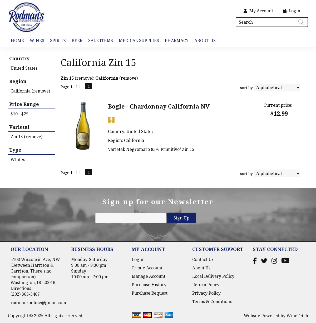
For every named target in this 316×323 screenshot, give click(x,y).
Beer (75, 41)
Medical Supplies (139, 40)
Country (19, 58)
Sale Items (100, 40)
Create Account (147, 268)
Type (15, 150)
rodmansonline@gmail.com (38, 302)
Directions (21, 288)
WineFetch (297, 316)
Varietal (19, 127)
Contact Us (203, 259)
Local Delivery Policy (213, 276)
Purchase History (149, 285)
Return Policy (205, 285)
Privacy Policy (206, 293)
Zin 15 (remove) (26, 137)
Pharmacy (177, 40)
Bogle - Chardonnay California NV (159, 106)
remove (84, 78)
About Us (203, 41)
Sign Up (181, 218)
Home (17, 40)
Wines (35, 41)
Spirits (56, 41)
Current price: (278, 105)
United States (24, 68)
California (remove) (30, 91)
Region (18, 81)
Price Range (24, 104)
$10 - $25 (19, 114)
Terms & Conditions (212, 301)
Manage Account (148, 276)
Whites (18, 159)
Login (291, 11)
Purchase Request (149, 293)
